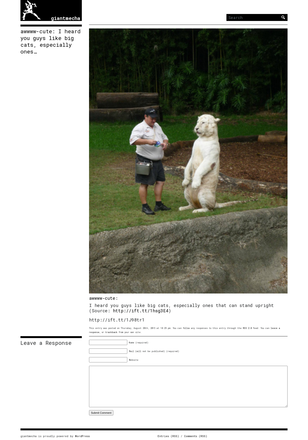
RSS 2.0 (247, 328)
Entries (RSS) (168, 436)
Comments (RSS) (195, 436)
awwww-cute (102, 298)
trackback (111, 332)
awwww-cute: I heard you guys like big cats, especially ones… (50, 41)
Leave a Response (45, 343)
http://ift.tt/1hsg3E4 (140, 310)
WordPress (82, 436)
